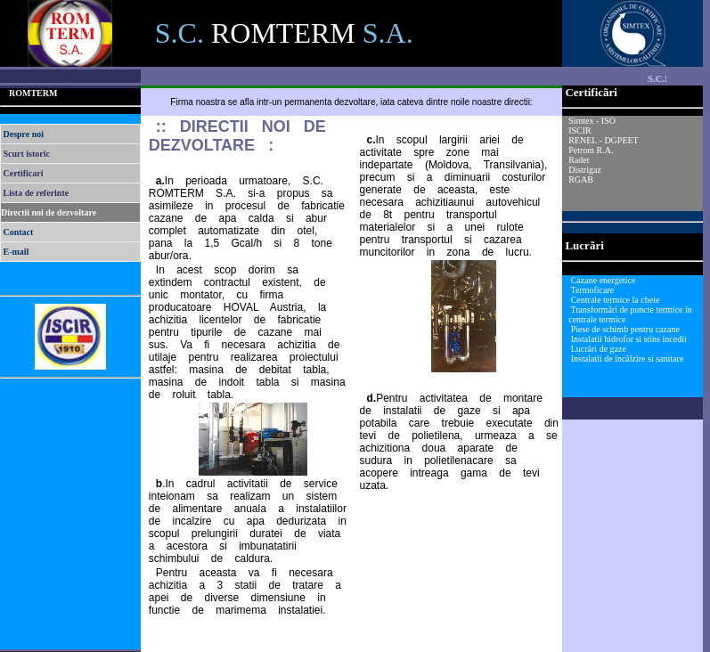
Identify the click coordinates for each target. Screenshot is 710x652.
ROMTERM (33, 93)
